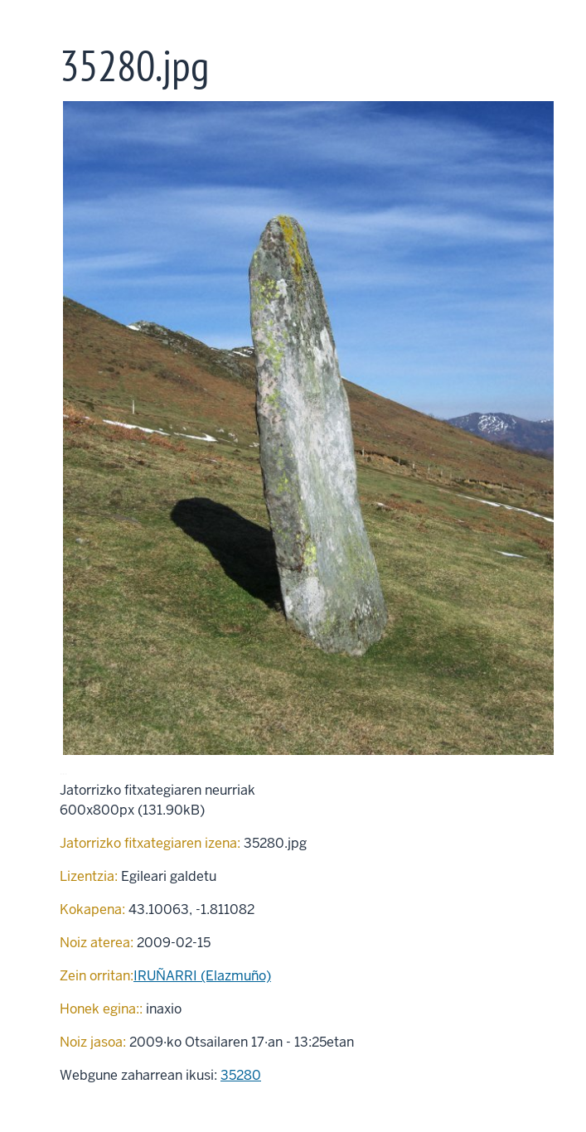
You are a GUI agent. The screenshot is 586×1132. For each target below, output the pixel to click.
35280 (240, 1075)
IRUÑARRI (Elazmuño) (202, 975)
